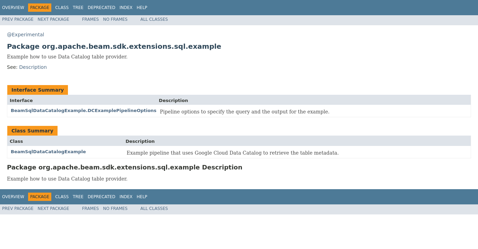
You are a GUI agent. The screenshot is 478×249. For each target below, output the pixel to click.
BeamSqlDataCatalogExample (48, 151)
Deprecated (101, 7)
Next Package (53, 19)
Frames (90, 19)
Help (142, 7)
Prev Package (18, 19)
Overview (13, 7)
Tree (78, 7)
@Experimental (25, 34)
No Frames (115, 19)
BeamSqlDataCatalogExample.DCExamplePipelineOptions (83, 110)
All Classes (154, 19)
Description (33, 67)
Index (126, 7)
